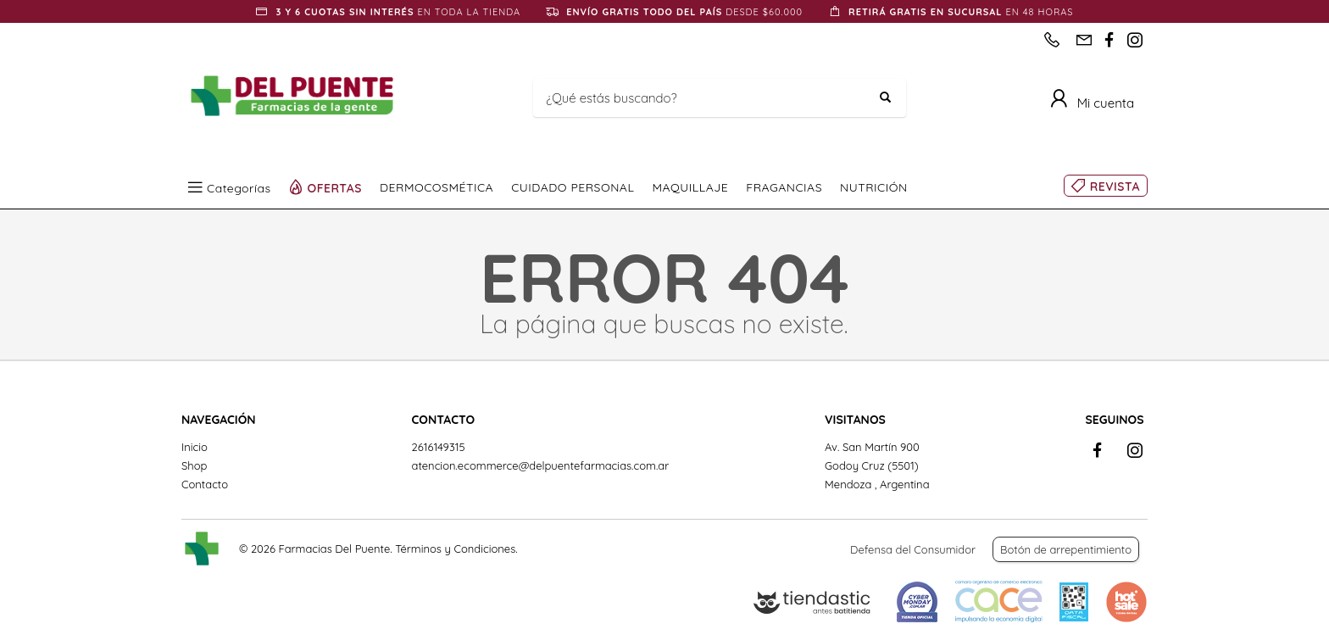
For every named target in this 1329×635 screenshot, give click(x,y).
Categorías (239, 187)
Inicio (194, 447)
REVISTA (1115, 186)
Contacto (204, 484)
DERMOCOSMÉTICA (436, 187)
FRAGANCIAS (784, 187)
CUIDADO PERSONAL (572, 187)
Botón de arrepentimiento (1066, 549)
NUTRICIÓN (874, 187)
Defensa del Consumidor (913, 549)
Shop (194, 465)
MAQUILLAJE (690, 187)
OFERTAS (335, 187)
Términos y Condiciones (455, 548)
